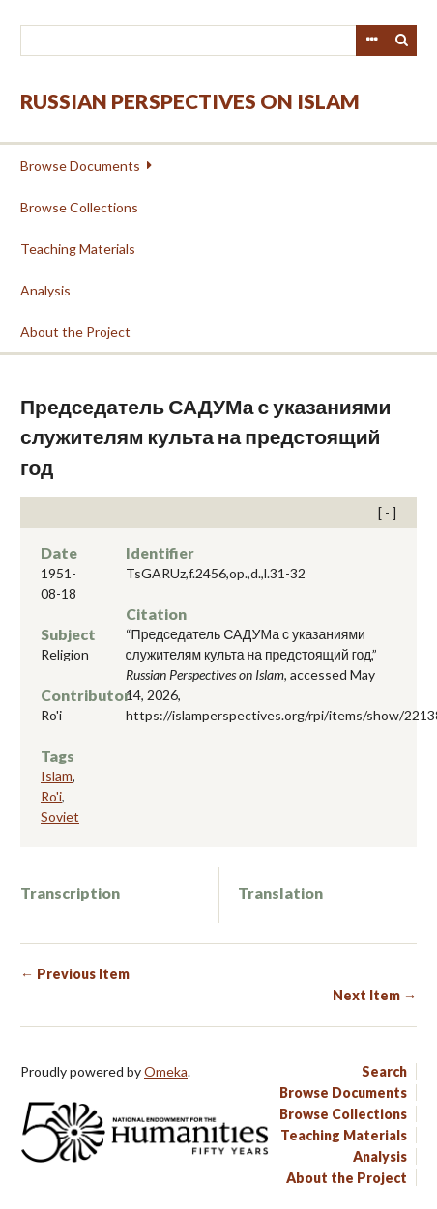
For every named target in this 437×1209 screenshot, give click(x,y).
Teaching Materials (77, 248)
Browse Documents (80, 165)
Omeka (166, 1071)
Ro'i (51, 796)
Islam (57, 776)
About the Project (75, 331)
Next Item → (375, 995)
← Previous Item (75, 974)
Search (402, 40)
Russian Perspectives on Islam (190, 101)
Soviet (60, 816)
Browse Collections (79, 207)
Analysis (45, 290)
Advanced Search (371, 40)
